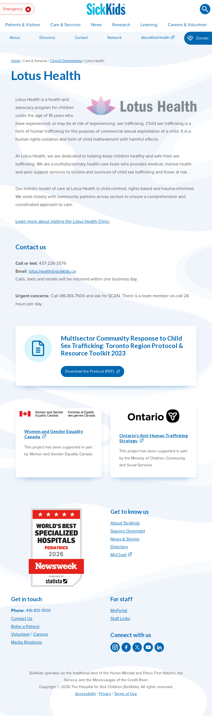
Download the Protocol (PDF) (89, 371)
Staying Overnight (127, 531)
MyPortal (118, 610)
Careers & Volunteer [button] (187, 25)
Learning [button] (149, 25)
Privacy (105, 693)
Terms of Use (125, 693)
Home (15, 61)
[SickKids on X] (137, 647)
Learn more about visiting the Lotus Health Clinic (62, 221)
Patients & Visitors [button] (22, 25)
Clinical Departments (66, 61)
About (15, 37)
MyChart (118, 555)
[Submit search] (205, 9)
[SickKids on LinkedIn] (159, 647)
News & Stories (124, 539)
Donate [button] (198, 38)
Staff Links (120, 618)
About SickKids (125, 523)
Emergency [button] (17, 9)
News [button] (96, 25)
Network (114, 37)
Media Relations (26, 642)
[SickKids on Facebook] (126, 647)
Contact (81, 37)
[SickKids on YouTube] (148, 647)
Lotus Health (46, 75)
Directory (47, 37)
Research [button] (121, 25)
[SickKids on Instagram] (115, 647)
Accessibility (85, 693)
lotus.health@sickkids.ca (52, 271)
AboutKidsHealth (155, 37)
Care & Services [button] (65, 25)
